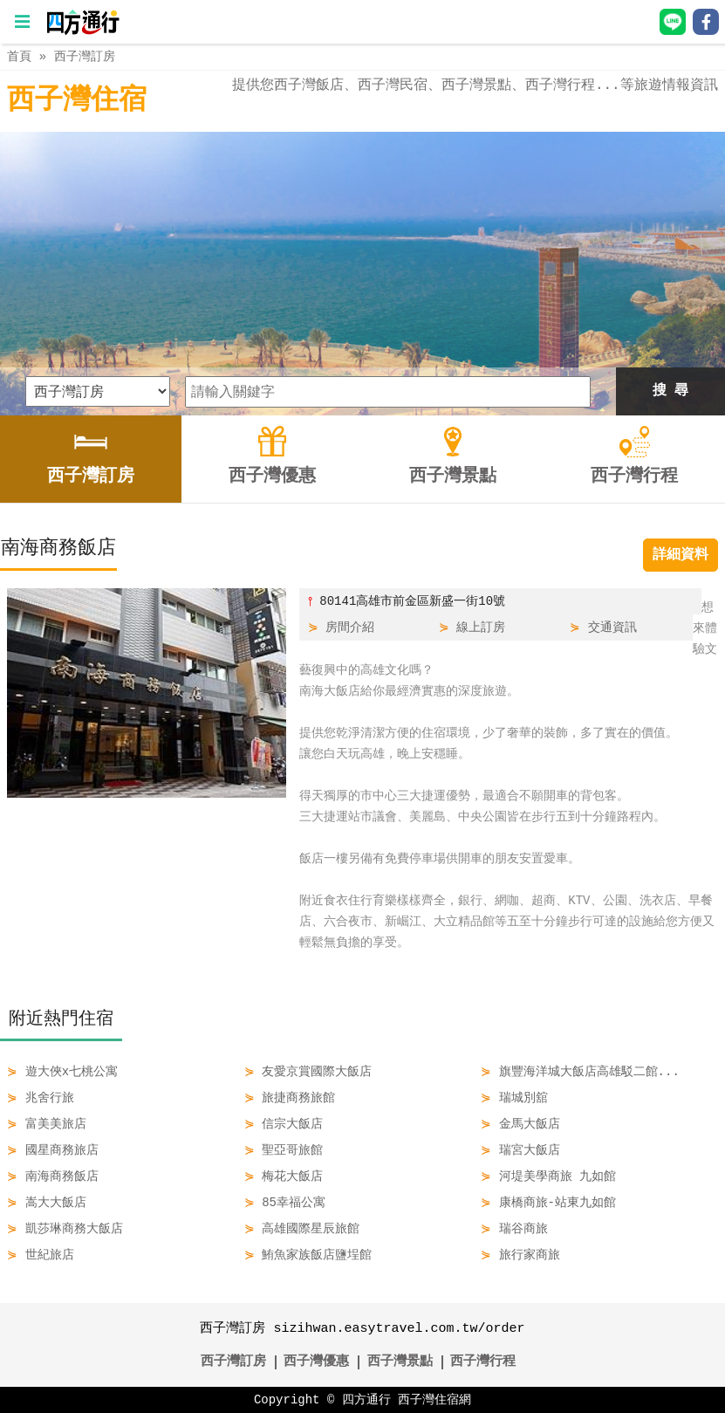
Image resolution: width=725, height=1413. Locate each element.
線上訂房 (480, 627)
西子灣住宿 (77, 101)
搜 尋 (671, 391)
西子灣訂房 (84, 56)
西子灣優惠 (316, 1362)
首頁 (19, 56)
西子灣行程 (483, 1362)
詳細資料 (680, 555)
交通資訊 (612, 627)
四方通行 (366, 1399)
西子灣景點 (400, 1362)
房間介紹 (349, 627)
